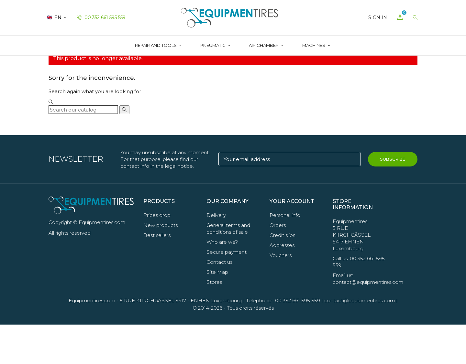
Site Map (217, 311)
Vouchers (281, 295)
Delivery (216, 255)
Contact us (219, 301)
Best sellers (157, 275)
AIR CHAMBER (264, 45)
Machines (314, 45)
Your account (292, 240)
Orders (278, 265)
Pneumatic (213, 45)
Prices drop (157, 255)
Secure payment (226, 291)
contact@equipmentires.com (359, 340)
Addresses (282, 285)
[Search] (83, 149)
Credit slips (282, 275)
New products (160, 265)
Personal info (285, 255)
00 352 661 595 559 (101, 17)
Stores (214, 321)
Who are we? (222, 281)
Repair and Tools (156, 45)
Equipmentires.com (92, 340)
